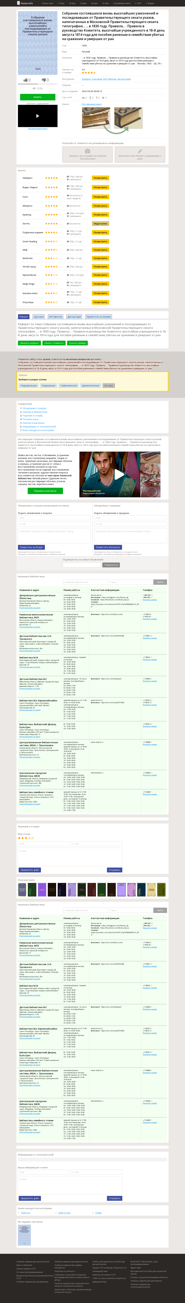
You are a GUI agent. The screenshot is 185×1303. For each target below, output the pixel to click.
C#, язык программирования (29, 1272)
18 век (72, 3)
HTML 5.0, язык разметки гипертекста (109, 1278)
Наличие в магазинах (33, 422)
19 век (83, 3)
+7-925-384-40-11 (149, 616)
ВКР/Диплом (109, 79)
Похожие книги (30, 419)
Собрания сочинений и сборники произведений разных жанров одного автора (72, 1277)
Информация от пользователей (39, 426)
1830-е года (64, 1212)
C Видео (150, 3)
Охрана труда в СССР (25, 1268)
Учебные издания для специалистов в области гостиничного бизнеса (71, 1284)
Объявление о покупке (34, 408)
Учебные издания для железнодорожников (140, 1285)
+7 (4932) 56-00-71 (150, 679)
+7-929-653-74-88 (150, 614)
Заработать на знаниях (98, 316)
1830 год (25, 1212)
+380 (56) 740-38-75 (151, 595)
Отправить (114, 869)
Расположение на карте (29, 608)
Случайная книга (122, 3)
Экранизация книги (38, 117)
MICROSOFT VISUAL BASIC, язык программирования (144, 1263)
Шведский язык (99, 1281)
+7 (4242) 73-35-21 (150, 792)
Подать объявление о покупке (35, 513)
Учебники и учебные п (64, 1271)
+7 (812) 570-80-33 (150, 700)
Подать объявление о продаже (111, 513)
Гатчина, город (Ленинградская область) (149, 1277)
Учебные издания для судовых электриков (68, 1266)
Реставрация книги (91, 104)
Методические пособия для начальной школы (148, 1272)
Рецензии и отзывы (33, 415)
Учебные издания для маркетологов (71, 1261)
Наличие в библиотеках (35, 411)
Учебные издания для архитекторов (32, 1261)
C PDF (138, 3)
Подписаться (111, 564)
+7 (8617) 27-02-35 (150, 657)
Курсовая (97, 79)
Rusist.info (27, 3)
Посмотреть (100, 177)
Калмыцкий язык (100, 1271)
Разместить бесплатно (108, 547)
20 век (94, 3)
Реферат (86, 79)
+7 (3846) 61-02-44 (150, 742)
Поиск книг (47, 3)
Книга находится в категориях (38, 430)
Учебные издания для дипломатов (146, 1281)
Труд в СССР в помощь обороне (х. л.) (109, 1267)
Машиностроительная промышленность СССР (35, 1277)
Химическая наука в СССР (104, 1274)
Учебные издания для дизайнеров (32, 1281)
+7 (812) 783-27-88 (150, 702)
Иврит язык (136, 1267)
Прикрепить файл (30, 869)
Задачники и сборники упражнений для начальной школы (72, 1290)
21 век (105, 3)
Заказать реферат (29, 343)
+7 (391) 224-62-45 (150, 636)
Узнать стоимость (54, 343)
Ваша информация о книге (33, 1167)
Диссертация (124, 79)
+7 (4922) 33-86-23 (150, 773)
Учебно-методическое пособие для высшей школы (108, 1263)
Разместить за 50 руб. (31, 547)
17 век (61, 3)
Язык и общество (24, 1265)
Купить (38, 97)
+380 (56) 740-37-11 (150, 597)
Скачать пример (77, 343)
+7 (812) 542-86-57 (150, 724)
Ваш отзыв (24, 834)
